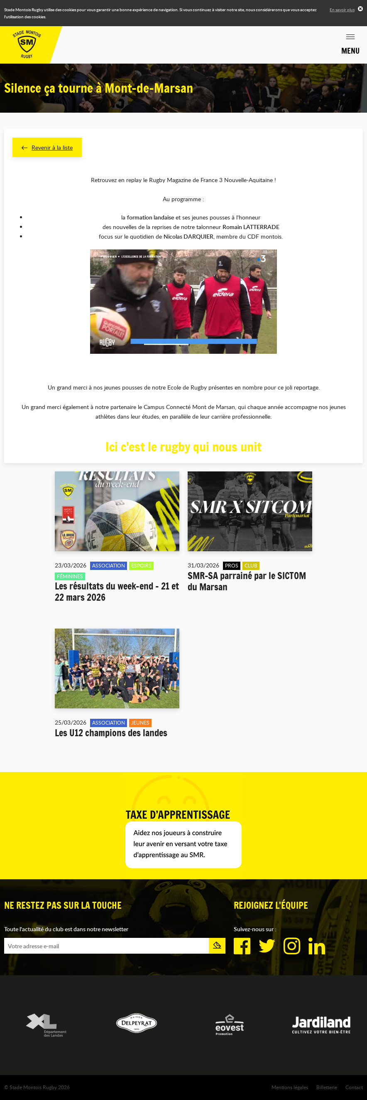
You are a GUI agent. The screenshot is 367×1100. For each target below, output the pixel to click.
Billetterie (326, 1087)
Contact (354, 1087)
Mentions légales (290, 1087)
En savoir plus (342, 9)
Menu (350, 50)
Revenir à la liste (47, 147)
